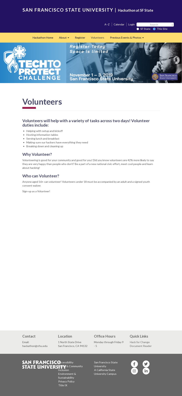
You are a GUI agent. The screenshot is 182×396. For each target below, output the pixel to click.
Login (131, 24)
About (65, 38)
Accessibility (65, 362)
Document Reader (141, 346)
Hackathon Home (43, 37)
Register (80, 37)
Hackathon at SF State (135, 10)
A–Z (107, 24)
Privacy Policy (66, 381)
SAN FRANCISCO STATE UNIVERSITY (68, 10)
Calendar (119, 24)
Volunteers (97, 37)
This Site (160, 28)
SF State (143, 28)
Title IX (62, 385)
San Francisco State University (106, 364)
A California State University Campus (105, 371)
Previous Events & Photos (128, 38)
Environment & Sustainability (67, 375)
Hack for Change (140, 342)
